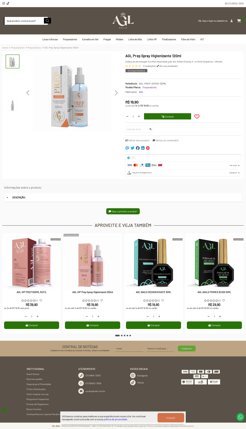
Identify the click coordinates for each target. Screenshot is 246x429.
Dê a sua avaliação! (167, 66)
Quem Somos (33, 374)
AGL (141, 91)
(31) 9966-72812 (89, 375)
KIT (202, 39)
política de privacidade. (116, 419)
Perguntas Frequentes (38, 399)
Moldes (119, 39)
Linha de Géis (135, 39)
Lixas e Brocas (50, 39)
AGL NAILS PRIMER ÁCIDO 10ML (214, 292)
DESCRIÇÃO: (19, 197)
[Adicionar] (139, 116)
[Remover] (127, 116)
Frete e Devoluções (36, 389)
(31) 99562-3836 (234, 3)
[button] (27, 92)
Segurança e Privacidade (39, 384)
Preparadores (70, 39)
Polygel (107, 39)
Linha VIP (152, 39)
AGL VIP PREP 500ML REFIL (32, 292)
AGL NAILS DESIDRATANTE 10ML (153, 292)
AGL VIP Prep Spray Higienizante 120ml (92, 292)
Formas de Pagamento (38, 404)
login (211, 20)
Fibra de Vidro (188, 39)
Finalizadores (169, 39)
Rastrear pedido (35, 379)
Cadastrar (187, 348)
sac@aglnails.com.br (91, 391)
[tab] (183, 158)
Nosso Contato (34, 409)
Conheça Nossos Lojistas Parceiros (44, 414)
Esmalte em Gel (90, 39)
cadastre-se (221, 20)
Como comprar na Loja (37, 394)
